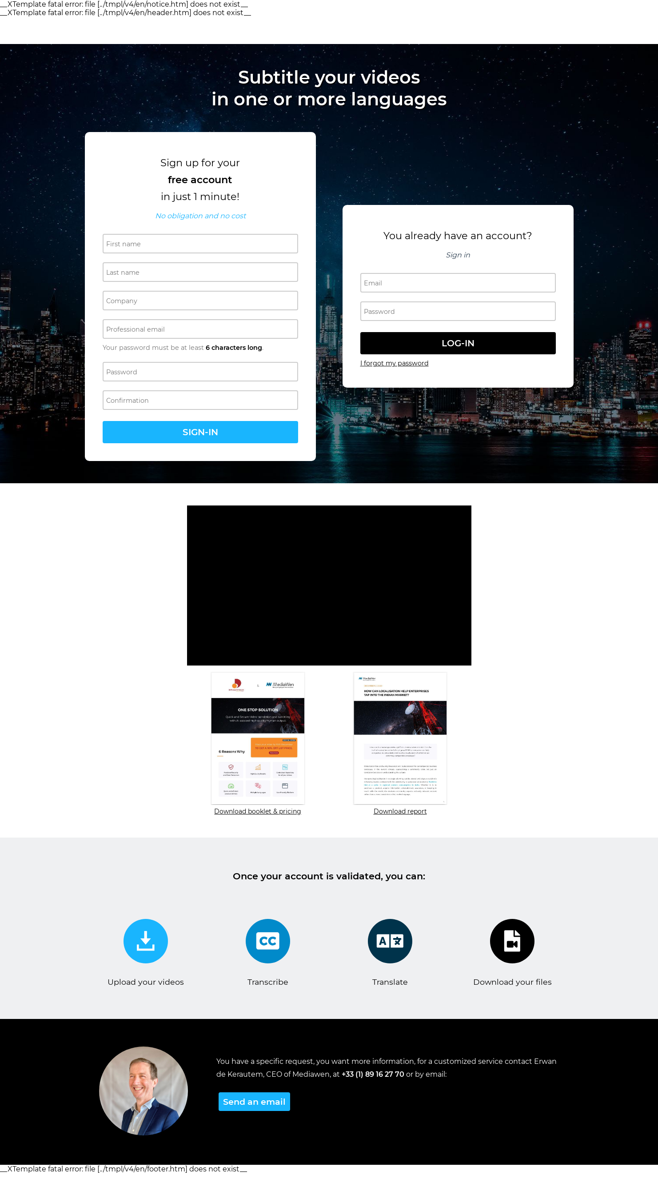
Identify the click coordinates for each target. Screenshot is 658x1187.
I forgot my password (394, 363)
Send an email (254, 1101)
